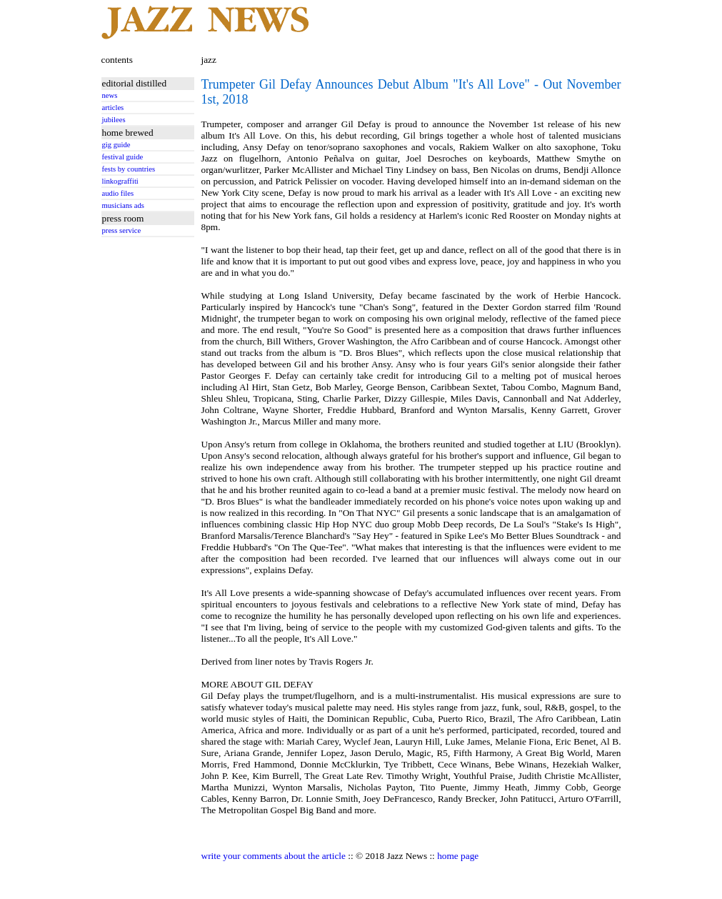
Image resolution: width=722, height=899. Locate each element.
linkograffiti (120, 181)
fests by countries (129, 169)
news (110, 95)
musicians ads (123, 205)
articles (113, 107)
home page (457, 855)
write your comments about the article (273, 855)
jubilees (114, 120)
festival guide (123, 157)
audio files (118, 193)
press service (121, 230)
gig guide (116, 145)
